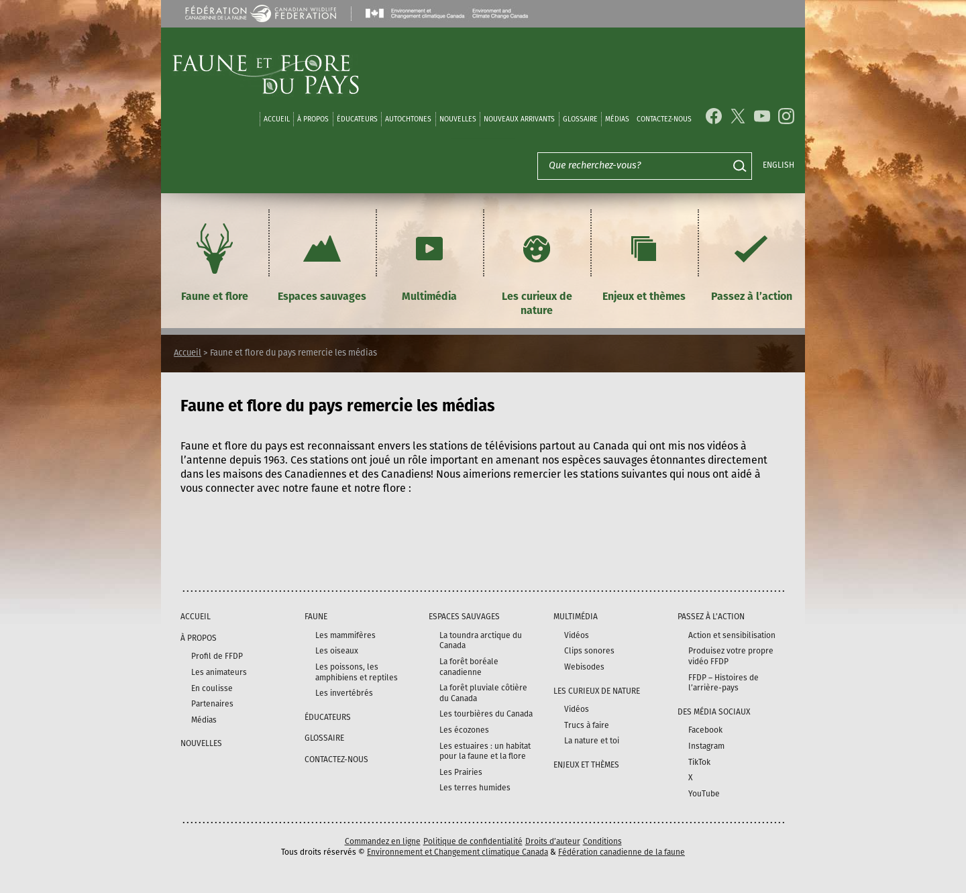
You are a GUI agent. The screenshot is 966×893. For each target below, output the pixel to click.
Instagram (706, 746)
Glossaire (580, 119)
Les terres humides (475, 787)
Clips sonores (589, 650)
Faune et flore (214, 261)
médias (617, 119)
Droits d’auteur (552, 841)
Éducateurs (357, 119)
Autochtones (408, 119)
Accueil (277, 119)
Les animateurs (219, 672)
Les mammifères (345, 635)
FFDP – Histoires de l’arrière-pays (723, 683)
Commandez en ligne (383, 841)
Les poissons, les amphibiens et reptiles (356, 672)
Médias (204, 720)
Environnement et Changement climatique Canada (457, 852)
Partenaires (212, 703)
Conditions (602, 841)
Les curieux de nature (537, 268)
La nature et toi (591, 740)
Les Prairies (460, 772)
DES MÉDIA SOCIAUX (714, 712)
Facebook (705, 730)
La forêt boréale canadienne (468, 667)
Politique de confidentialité (473, 841)
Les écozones (464, 730)
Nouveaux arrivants (519, 119)
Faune (316, 616)
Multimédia (429, 261)
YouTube (704, 793)
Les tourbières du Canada (486, 714)
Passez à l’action (751, 261)
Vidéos (576, 635)
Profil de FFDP (217, 656)
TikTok (699, 762)
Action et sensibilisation (731, 635)
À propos (313, 119)
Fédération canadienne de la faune (621, 852)
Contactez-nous (664, 119)
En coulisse (212, 688)
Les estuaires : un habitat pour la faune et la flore (485, 751)
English (778, 165)
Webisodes (584, 667)
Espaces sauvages (322, 261)
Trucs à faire (586, 725)
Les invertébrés (344, 693)
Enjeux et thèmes (644, 261)
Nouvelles (457, 119)
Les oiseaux (336, 650)
